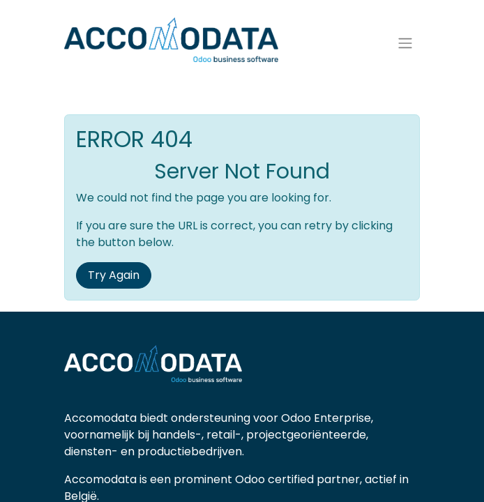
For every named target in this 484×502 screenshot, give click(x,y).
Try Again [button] (113, 275)
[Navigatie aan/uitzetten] (405, 44)
